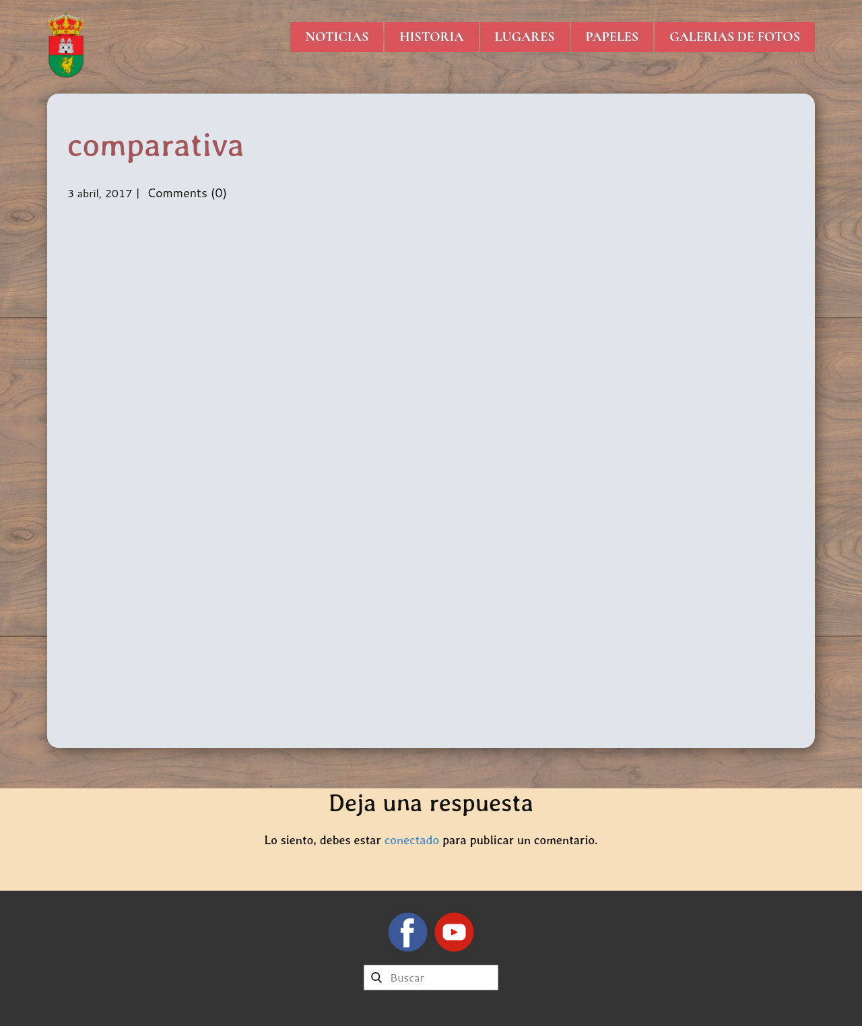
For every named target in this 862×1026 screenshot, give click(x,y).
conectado (412, 840)
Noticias (336, 37)
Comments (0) (185, 192)
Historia (431, 37)
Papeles (612, 37)
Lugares (525, 37)
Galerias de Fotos (734, 37)
